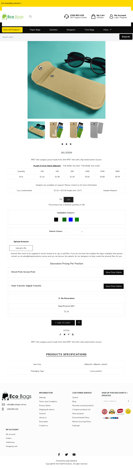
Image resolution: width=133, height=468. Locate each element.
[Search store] (66, 37)
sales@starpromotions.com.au (34, 256)
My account (10, 434)
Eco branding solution (10, 3)
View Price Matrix (114, 272)
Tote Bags (89, 29)
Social (66, 330)
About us (42, 417)
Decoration (43, 421)
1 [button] (62, 144)
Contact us (43, 425)
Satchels (53, 29)
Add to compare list (79, 322)
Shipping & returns (46, 409)
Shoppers (71, 29)
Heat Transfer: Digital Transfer (26, 286)
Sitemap (42, 397)
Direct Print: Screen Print (23, 272)
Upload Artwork (21, 241)
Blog (74, 401)
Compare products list (81, 409)
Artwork (42, 413)
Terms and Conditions (48, 401)
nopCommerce (71, 461)
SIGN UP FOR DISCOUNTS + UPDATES (115, 394)
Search (126, 36)
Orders (9, 438)
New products (78, 413)
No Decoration (68, 298)
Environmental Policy (80, 417)
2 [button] (66, 144)
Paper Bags (35, 29)
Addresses (10, 442)
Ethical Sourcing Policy (81, 421)
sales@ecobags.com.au (14, 404)
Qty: (61, 199)
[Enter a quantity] (68, 199)
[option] (36, 130)
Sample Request (110, 190)
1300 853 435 (10, 409)
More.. (106, 29)
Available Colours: (66, 213)
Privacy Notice (45, 405)
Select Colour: (56, 231)
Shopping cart (11, 446)
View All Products (11, 29)
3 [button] (70, 144)
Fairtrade (76, 425)
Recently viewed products (83, 405)
